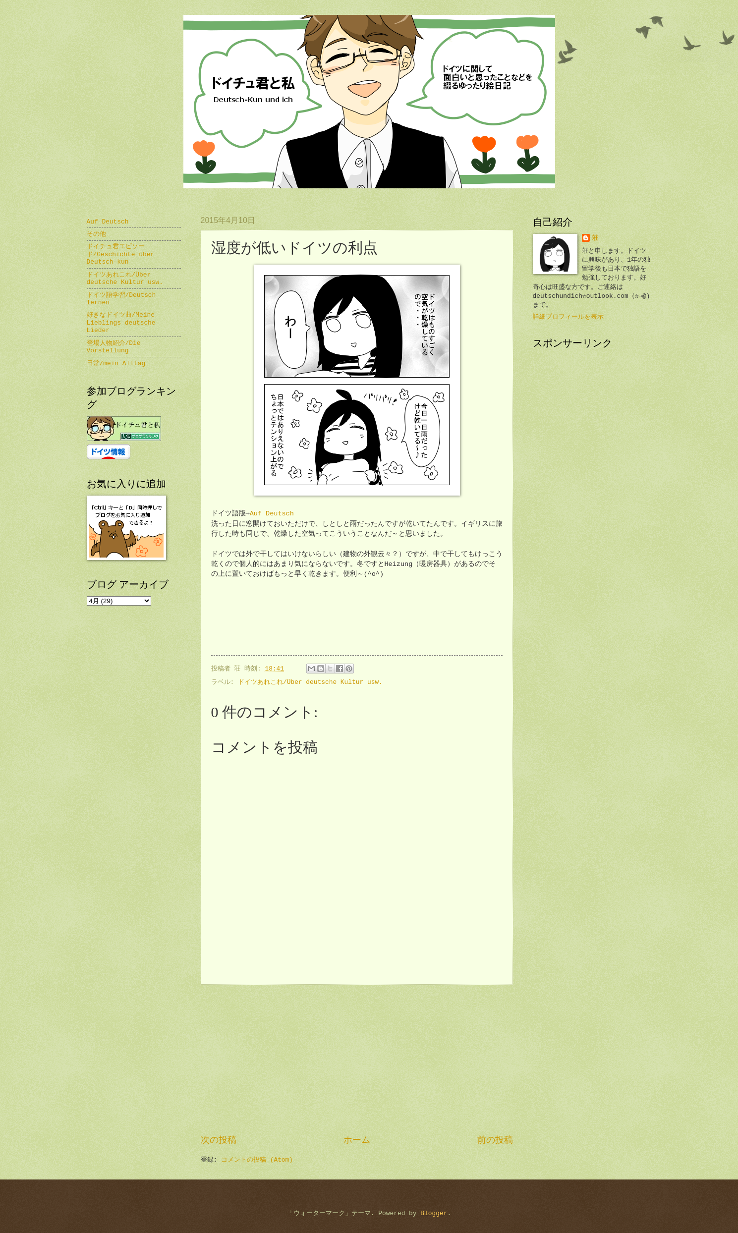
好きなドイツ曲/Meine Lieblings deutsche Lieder (121, 322)
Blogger (433, 1213)
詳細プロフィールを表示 (568, 317)
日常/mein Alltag (116, 363)
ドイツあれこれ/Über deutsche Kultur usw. (310, 682)
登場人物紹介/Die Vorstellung (114, 346)
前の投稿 (495, 1140)
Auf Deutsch (272, 513)
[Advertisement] (357, 1059)
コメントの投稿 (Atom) (257, 1160)
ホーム (356, 1140)
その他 (96, 234)
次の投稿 (218, 1140)
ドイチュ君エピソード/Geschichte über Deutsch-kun (121, 254)
